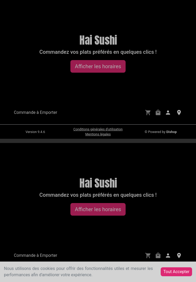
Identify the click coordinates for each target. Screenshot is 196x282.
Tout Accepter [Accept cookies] (176, 271)
